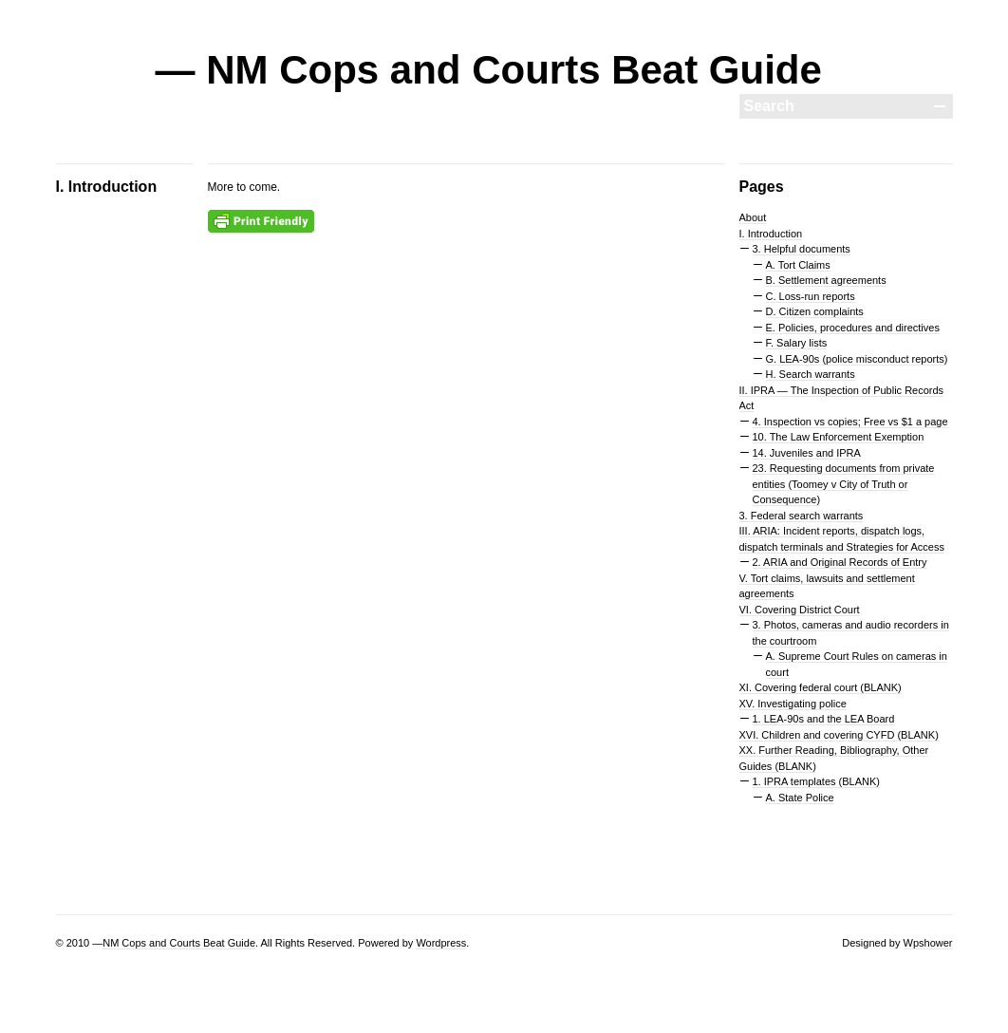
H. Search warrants (810, 374)
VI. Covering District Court (799, 609)
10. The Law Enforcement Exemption (838, 436)
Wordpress (441, 942)
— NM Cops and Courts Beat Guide (489, 69)
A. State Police (800, 797)
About (753, 217)
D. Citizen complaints (815, 311)
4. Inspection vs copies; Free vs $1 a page (850, 421)
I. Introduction (771, 233)
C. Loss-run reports (810, 296)
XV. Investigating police (793, 703)
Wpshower (928, 942)
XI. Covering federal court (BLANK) (820, 687)
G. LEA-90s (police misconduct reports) (857, 359)
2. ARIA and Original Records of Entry (840, 562)
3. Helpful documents (801, 248)
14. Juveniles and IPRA (807, 453)
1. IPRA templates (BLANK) (817, 781)
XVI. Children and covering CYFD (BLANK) (839, 735)
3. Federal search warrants (801, 515)
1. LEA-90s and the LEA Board (824, 718)
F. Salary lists (797, 342)
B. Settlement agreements (826, 280)
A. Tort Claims (798, 265)
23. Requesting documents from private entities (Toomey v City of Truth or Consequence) (844, 483)
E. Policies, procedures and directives (853, 327)
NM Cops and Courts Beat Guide (179, 942)
